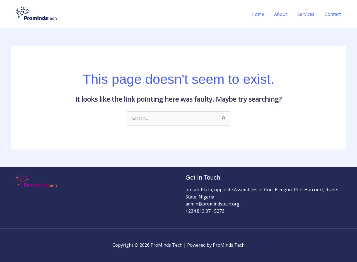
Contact (333, 14)
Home (262, 14)
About (284, 14)
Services (307, 14)
